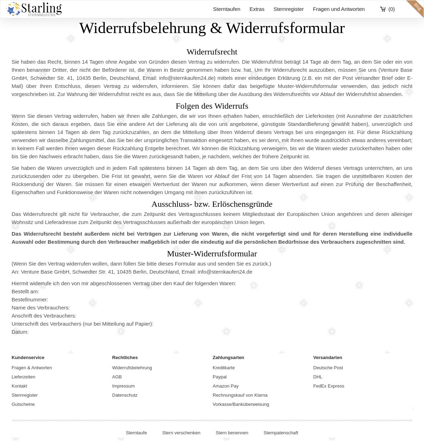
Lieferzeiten (23, 376)
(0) (391, 9)
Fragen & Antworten (32, 367)
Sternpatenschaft (281, 432)
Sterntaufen (226, 9)
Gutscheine (23, 404)
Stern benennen (232, 432)
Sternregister (289, 9)
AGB (117, 376)
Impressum (123, 386)
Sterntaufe (136, 432)
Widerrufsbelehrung (132, 367)
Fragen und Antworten (339, 9)
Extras (257, 9)
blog (415, 9)
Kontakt (19, 386)
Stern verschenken (181, 432)
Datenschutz (124, 395)
